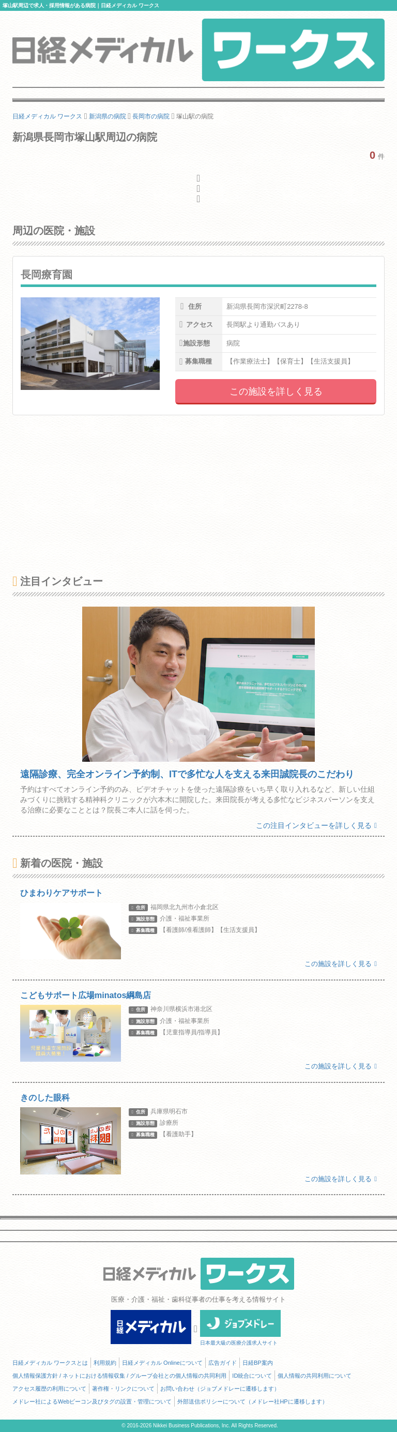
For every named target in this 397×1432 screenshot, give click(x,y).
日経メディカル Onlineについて (162, 1363)
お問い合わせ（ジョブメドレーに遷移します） (220, 1388)
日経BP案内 (257, 1363)
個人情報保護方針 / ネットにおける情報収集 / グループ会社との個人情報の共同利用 (119, 1376)
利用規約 (105, 1363)
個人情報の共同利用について (315, 1376)
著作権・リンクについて (123, 1388)
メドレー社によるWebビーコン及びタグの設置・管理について (92, 1401)
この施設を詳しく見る (276, 391)
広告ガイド (222, 1363)
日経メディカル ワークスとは (50, 1363)
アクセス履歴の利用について (49, 1388)
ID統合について (252, 1376)
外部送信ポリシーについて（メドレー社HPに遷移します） (252, 1401)
